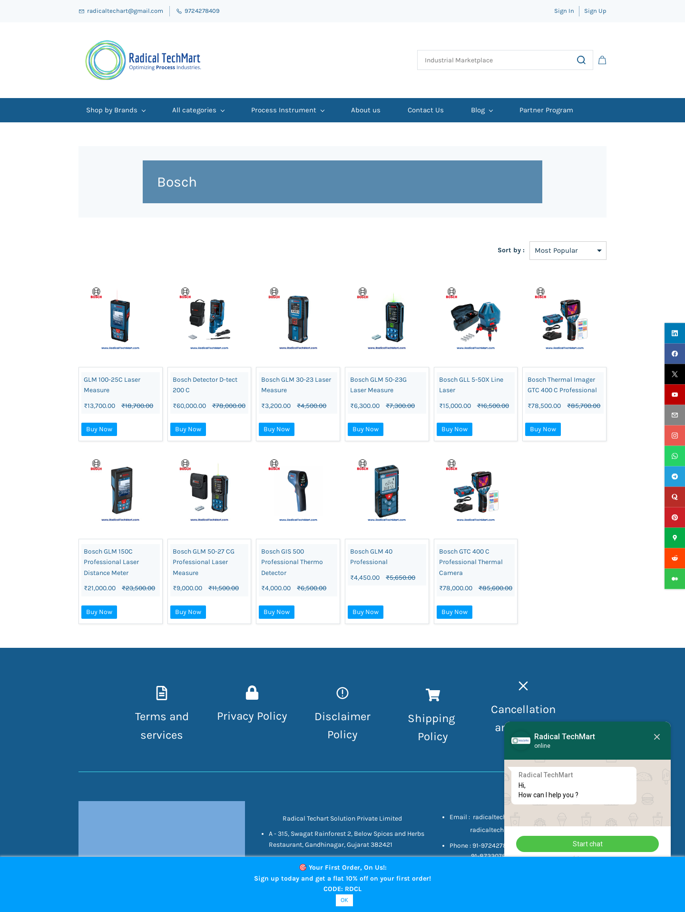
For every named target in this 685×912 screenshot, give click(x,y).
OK (344, 899)
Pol (425, 736)
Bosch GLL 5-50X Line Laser (471, 385)
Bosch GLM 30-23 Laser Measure (296, 385)
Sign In (564, 10)
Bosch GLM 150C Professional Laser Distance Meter (111, 562)
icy (440, 736)
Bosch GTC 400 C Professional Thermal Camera (471, 562)
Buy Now (99, 429)
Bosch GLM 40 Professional (371, 556)
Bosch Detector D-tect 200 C (205, 385)
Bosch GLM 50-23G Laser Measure (378, 385)
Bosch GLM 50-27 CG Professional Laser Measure (204, 562)
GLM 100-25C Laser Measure (112, 385)
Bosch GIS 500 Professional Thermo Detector (292, 562)
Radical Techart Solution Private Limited (342, 818)
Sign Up (595, 10)
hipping (436, 718)
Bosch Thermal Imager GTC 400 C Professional (562, 385)
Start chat (588, 844)
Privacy (237, 716)
